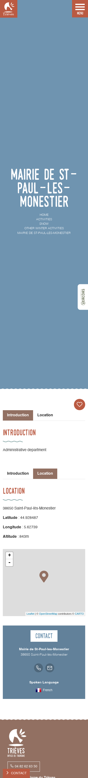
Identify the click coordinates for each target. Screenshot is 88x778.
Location (45, 415)
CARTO (79, 613)
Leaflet (30, 613)
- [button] (9, 562)
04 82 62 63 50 (26, 766)
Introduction (18, 474)
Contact (19, 773)
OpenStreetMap (48, 613)
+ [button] (9, 555)
